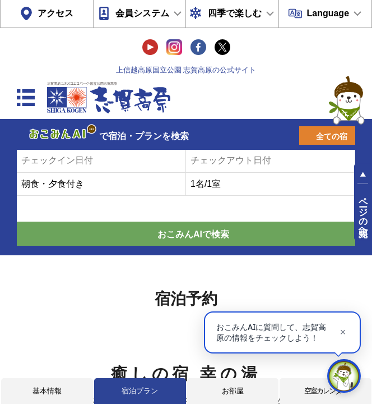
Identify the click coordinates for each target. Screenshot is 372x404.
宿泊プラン (140, 391)
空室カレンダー (325, 391)
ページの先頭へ (363, 212)
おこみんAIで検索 (193, 234)
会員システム (142, 13)
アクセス (55, 13)
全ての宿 (331, 136)
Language (327, 13)
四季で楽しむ (235, 13)
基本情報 (47, 391)
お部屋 (233, 391)
